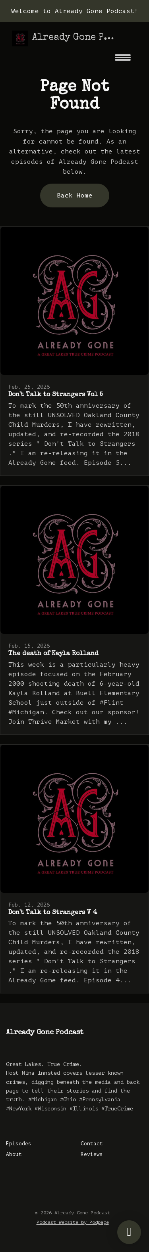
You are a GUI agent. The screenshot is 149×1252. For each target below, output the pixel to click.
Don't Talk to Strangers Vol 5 (55, 395)
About (14, 1154)
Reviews (92, 1154)
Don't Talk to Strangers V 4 (52, 913)
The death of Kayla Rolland (53, 654)
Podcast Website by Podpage (73, 1222)
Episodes (18, 1144)
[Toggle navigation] (123, 60)
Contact (92, 1144)
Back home (75, 195)
